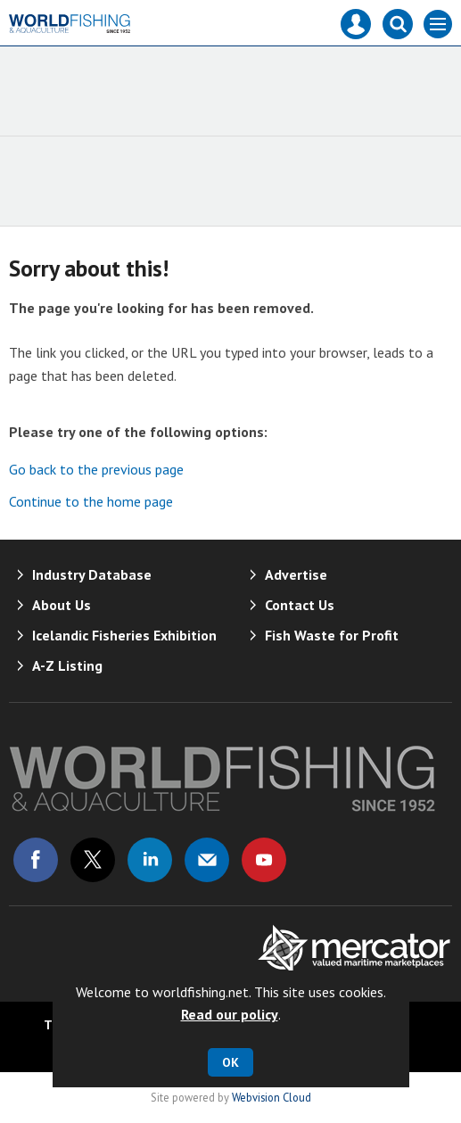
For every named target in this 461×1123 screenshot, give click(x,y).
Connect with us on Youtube (264, 860)
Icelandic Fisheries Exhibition (124, 635)
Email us (207, 860)
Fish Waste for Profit (332, 635)
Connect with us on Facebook (35, 860)
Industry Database (92, 574)
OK (230, 1062)
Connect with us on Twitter (93, 860)
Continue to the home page (91, 501)
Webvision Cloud (271, 1097)
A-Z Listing (67, 665)
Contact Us (299, 605)
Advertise (296, 574)
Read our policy (229, 1014)
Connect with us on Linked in (150, 860)
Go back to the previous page (96, 469)
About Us (61, 605)
